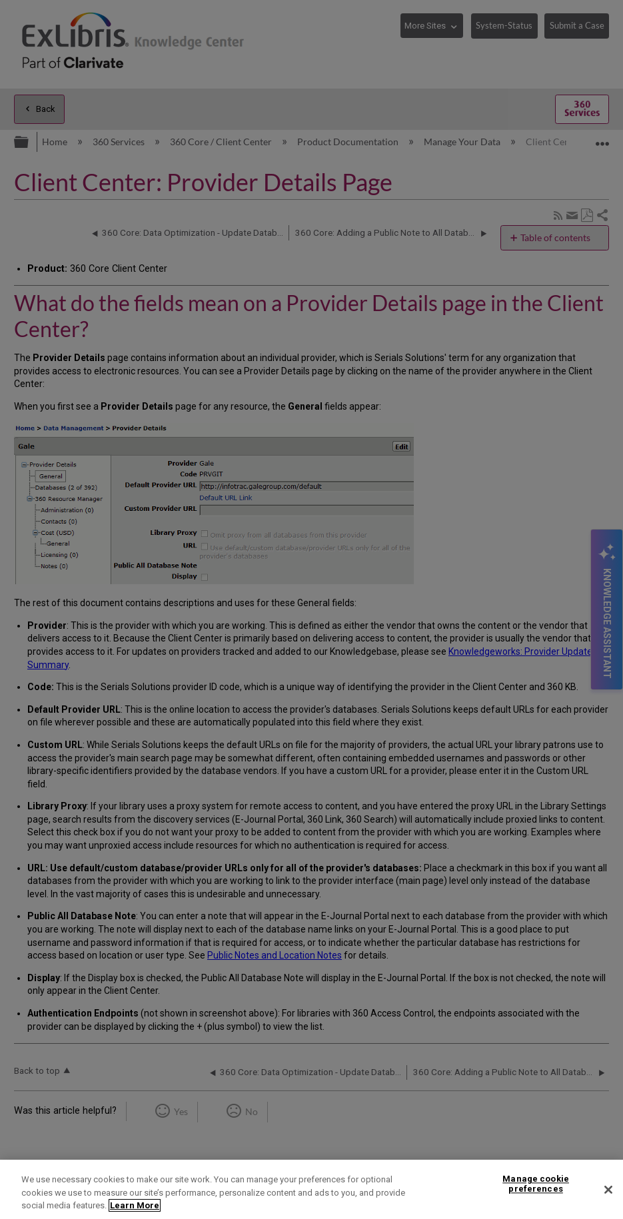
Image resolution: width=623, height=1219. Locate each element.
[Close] (608, 1189)
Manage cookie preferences (535, 1184)
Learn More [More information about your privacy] (134, 1205)
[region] (311, 1189)
